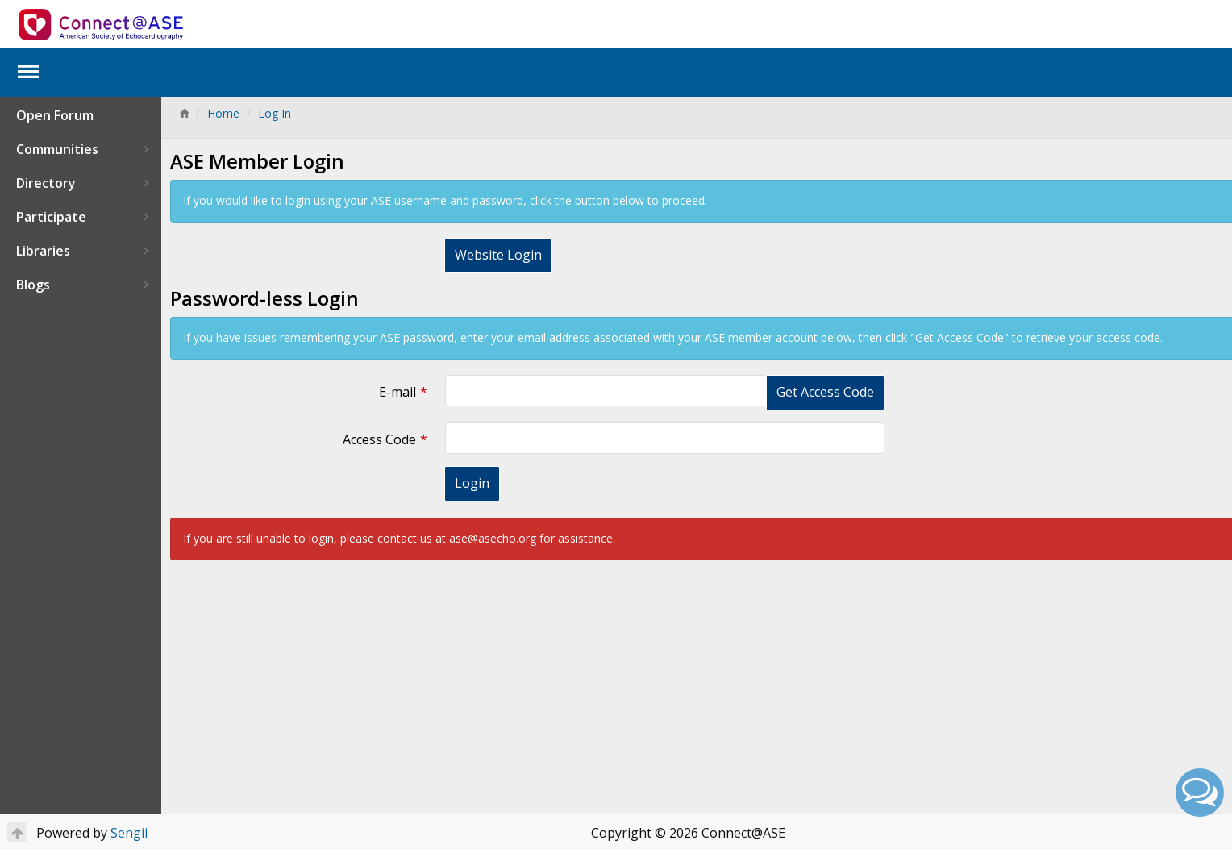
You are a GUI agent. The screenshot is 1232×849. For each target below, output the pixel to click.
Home (223, 113)
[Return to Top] (17, 832)
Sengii (129, 833)
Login (465, 483)
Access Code (373, 439)
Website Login (491, 255)
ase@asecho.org (492, 538)
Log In (274, 113)
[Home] (184, 113)
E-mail (391, 392)
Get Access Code (808, 392)
